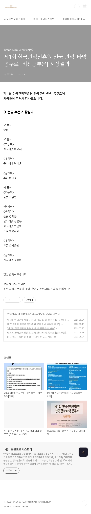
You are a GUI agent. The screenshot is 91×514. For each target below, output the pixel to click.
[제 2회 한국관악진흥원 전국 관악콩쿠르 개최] (31, 328)
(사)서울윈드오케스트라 (17, 449)
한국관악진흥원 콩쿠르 (18, 314)
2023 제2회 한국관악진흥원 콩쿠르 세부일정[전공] (33, 324)
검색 (76, 6)
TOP (84, 503)
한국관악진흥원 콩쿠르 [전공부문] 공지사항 (29, 336)
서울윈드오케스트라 (14, 19)
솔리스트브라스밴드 (43, 19)
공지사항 (36, 314)
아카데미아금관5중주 (73, 19)
